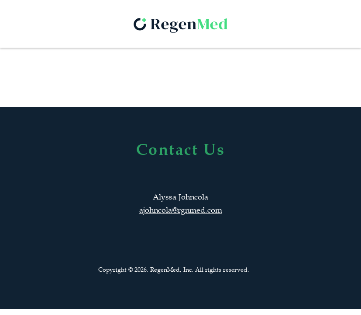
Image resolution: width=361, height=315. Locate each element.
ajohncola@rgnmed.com (180, 210)
